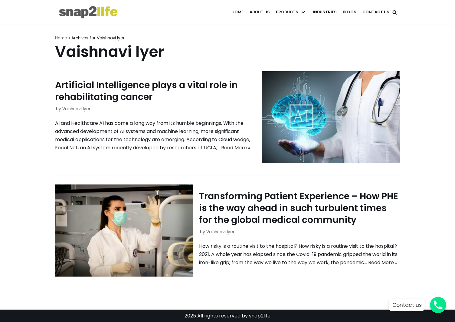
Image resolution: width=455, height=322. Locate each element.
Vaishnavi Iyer (76, 109)
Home (237, 12)
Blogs (349, 12)
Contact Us (375, 12)
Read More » (235, 147)
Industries (325, 12)
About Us (260, 12)
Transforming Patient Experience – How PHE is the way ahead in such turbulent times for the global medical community (298, 208)
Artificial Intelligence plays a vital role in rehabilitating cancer (146, 91)
